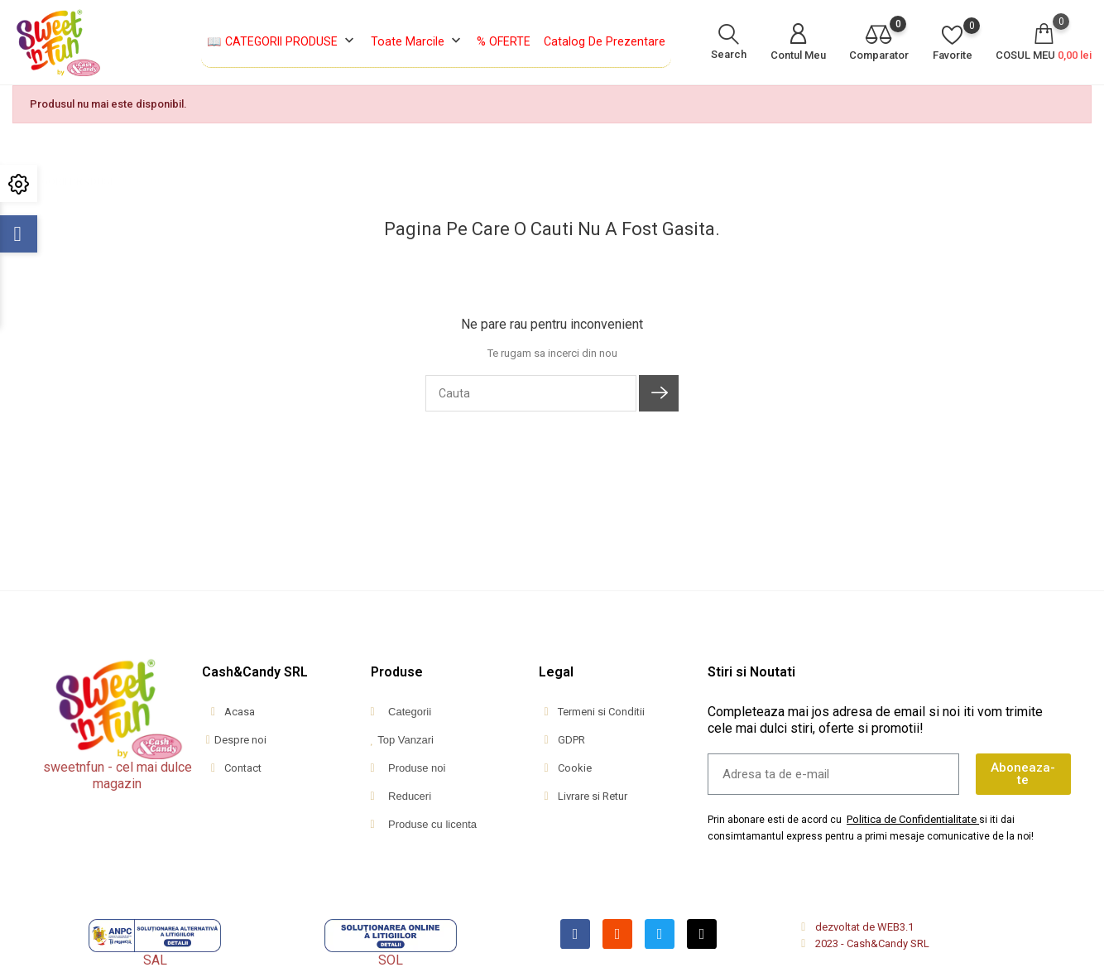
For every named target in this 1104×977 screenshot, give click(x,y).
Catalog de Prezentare (604, 41)
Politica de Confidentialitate (912, 819)
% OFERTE (503, 41)
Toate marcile (417, 42)
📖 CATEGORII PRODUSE (282, 42)
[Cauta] (530, 393)
